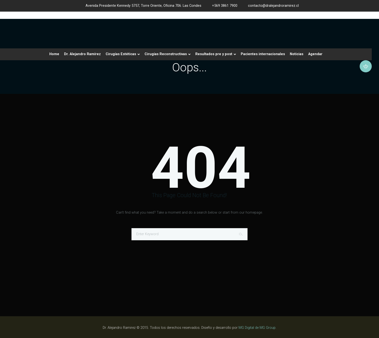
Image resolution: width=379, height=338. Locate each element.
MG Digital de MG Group (257, 328)
